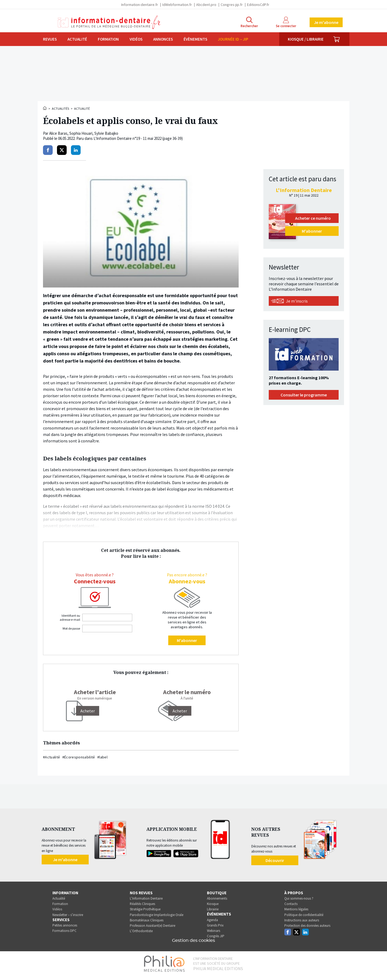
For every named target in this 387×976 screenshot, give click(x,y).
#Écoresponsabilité (78, 757)
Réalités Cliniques (142, 904)
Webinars (213, 930)
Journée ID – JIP (233, 39)
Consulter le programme (304, 395)
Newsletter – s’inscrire (67, 915)
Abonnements (217, 898)
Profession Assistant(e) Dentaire (152, 925)
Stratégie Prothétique (145, 909)
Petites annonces (64, 925)
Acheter (180, 711)
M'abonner (187, 640)
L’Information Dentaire (146, 898)
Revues (50, 39)
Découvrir (275, 860)
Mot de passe (71, 628)
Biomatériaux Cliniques (146, 920)
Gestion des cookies (193, 940)
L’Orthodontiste (141, 931)
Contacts (291, 904)
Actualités (60, 109)
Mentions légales (296, 909)
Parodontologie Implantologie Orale (156, 915)
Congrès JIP (215, 936)
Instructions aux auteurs (301, 920)
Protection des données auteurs (307, 925)
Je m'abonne (326, 22)
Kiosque (212, 904)
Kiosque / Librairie (306, 39)
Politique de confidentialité (303, 915)
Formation (108, 39)
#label (102, 757)
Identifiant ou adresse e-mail (70, 617)
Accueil (45, 108)
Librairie (212, 909)
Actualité (77, 39)
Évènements (195, 39)
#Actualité (51, 757)
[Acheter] (87, 711)
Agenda (212, 920)
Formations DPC (64, 930)
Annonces (163, 39)
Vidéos (136, 39)
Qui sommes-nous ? (298, 898)
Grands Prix (215, 925)
